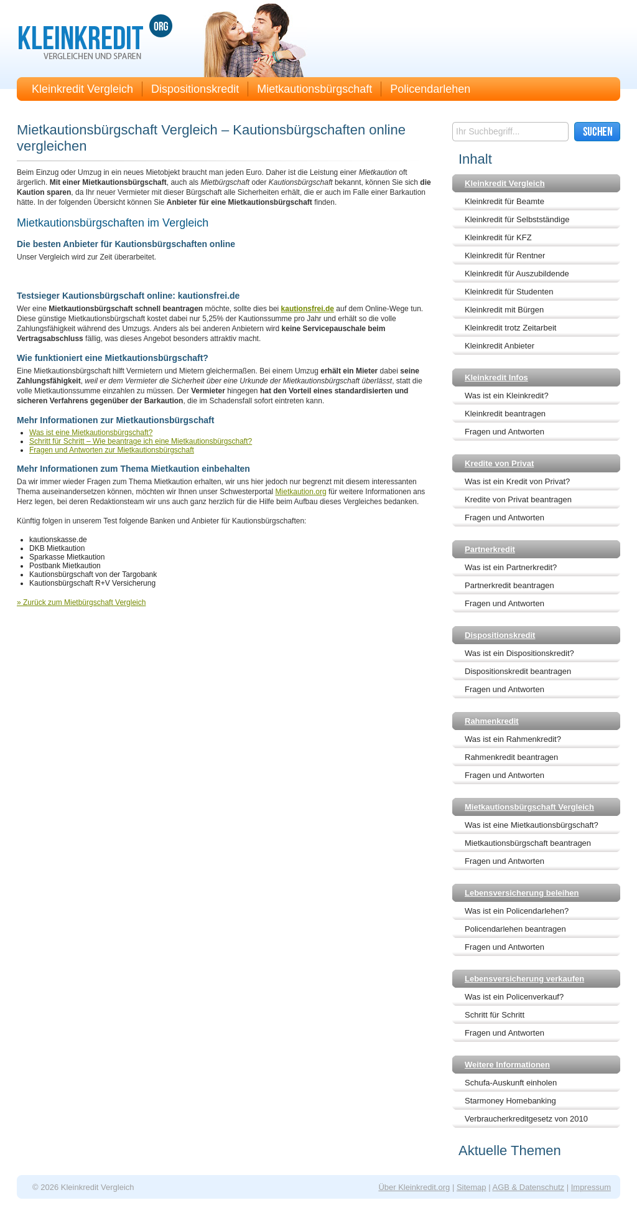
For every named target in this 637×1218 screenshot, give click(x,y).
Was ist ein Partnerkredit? (511, 567)
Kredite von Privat (499, 463)
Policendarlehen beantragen (515, 929)
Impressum (591, 1187)
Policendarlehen (430, 89)
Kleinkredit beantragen (505, 413)
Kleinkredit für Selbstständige (517, 219)
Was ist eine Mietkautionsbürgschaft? (90, 432)
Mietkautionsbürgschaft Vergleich (529, 807)
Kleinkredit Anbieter (499, 345)
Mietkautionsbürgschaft (314, 89)
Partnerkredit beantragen (509, 585)
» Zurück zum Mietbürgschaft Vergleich (81, 602)
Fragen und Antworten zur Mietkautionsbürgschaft (111, 450)
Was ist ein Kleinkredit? (507, 395)
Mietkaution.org (301, 491)
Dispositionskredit (195, 89)
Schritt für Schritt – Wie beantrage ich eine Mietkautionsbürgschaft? (140, 441)
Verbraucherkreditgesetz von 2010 (526, 1118)
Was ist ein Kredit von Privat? (517, 481)
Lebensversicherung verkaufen (524, 978)
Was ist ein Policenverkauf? (514, 996)
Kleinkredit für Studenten (509, 291)
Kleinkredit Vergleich (82, 89)
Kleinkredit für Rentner (505, 255)
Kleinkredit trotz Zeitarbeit (510, 327)
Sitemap (471, 1187)
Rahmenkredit (492, 721)
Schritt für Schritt (494, 1014)
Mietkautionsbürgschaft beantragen (528, 843)
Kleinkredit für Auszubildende (517, 273)
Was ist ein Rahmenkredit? (513, 739)
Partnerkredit (490, 549)
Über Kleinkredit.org (414, 1187)
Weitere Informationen (507, 1064)
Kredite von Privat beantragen (518, 499)
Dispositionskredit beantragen (518, 671)
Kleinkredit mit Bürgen (504, 309)
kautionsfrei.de (307, 308)
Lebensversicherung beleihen (522, 892)
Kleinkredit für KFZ (498, 237)
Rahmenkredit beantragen (511, 757)
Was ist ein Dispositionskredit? (519, 653)
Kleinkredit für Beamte (504, 201)
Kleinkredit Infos (496, 377)
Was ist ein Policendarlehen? (517, 911)
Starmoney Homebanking (510, 1100)
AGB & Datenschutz (528, 1187)
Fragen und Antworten (504, 431)
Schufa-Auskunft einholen (511, 1082)
